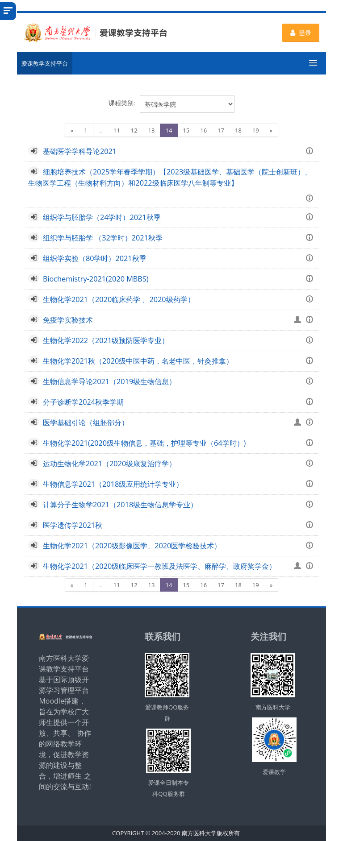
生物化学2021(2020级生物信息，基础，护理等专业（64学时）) (144, 443)
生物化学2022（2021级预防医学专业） (106, 340)
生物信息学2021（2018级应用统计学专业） (113, 484)
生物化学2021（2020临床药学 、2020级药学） (119, 299)
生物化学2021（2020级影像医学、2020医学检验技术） (132, 546)
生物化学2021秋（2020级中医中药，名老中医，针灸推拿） (138, 361)
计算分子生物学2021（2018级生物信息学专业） (120, 505)
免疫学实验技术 (68, 320)
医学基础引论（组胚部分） (86, 422)
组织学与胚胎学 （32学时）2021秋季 (103, 238)
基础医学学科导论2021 (80, 151)
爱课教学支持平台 (44, 63)
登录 (300, 33)
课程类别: (122, 103)
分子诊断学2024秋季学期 (83, 402)
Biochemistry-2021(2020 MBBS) (96, 279)
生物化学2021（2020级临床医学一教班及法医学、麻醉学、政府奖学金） (159, 566)
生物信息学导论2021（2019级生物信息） (109, 381)
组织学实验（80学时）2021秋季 (94, 258)
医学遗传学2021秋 (72, 525)
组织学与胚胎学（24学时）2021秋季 (102, 217)
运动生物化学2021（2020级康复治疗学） (109, 463)
